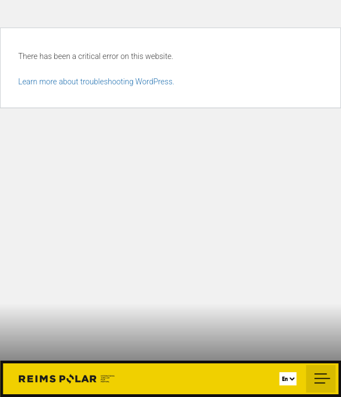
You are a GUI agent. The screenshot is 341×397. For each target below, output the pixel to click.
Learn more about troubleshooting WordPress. (96, 81)
